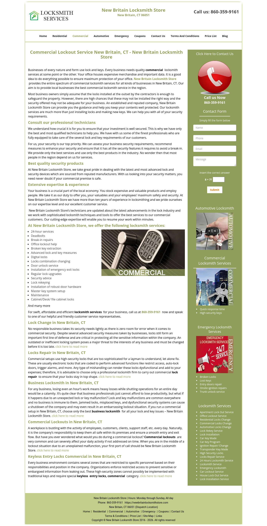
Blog (225, 36)
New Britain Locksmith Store (155, 79)
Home (43, 36)
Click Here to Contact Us (214, 54)
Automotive (101, 36)
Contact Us (158, 36)
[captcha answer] (219, 179)
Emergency (122, 36)
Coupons (140, 36)
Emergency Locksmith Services (215, 329)
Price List (211, 36)
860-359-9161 (225, 12)
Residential (59, 36)
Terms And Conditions (185, 36)
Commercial (80, 36)
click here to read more (71, 347)
